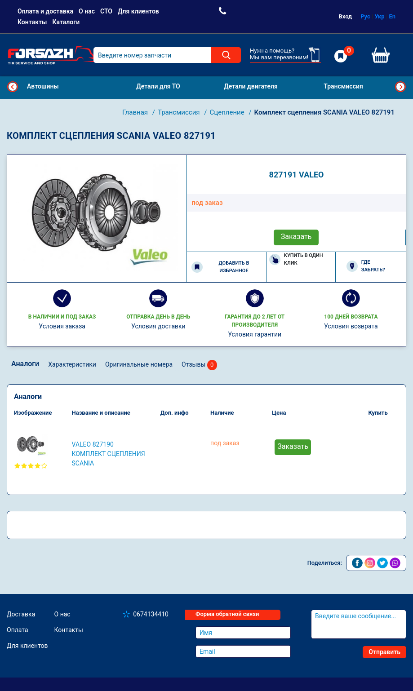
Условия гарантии (254, 334)
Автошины (43, 86)
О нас (87, 11)
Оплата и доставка (45, 11)
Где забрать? (365, 266)
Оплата (17, 629)
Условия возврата (351, 326)
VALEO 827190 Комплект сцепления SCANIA (108, 454)
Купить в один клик (296, 259)
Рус (365, 16)
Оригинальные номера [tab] (139, 364)
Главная (136, 112)
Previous (12, 86)
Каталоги (66, 22)
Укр (380, 16)
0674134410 (151, 614)
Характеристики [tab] (72, 364)
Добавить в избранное (220, 267)
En (392, 16)
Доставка (21, 614)
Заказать (296, 236)
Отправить (384, 652)
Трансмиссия (179, 112)
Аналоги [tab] (25, 363)
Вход (345, 16)
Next (400, 86)
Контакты (32, 22)
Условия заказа (62, 326)
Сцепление (228, 112)
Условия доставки (158, 326)
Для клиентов (138, 11)
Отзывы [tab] (199, 365)
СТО (106, 11)
